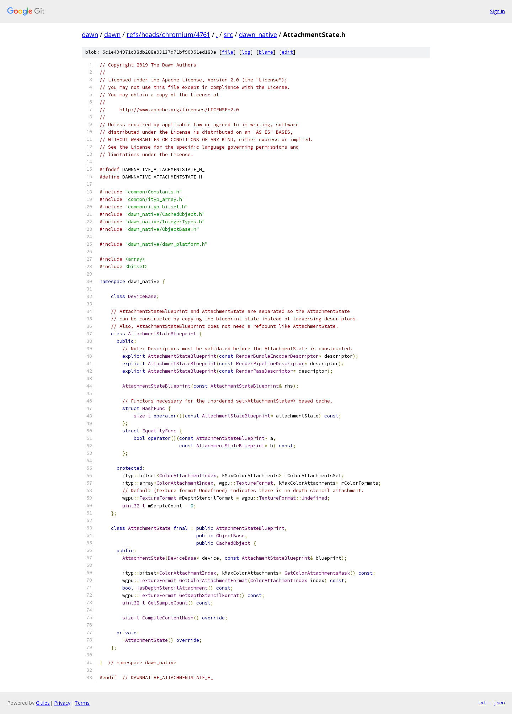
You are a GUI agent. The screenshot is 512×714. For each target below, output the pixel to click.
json (499, 702)
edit (287, 52)
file (227, 52)
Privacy (62, 702)
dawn (90, 34)
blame (266, 52)
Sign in (497, 11)
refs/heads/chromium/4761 (168, 34)
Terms (82, 702)
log (246, 52)
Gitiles (43, 702)
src (228, 34)
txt (482, 702)
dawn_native (258, 34)
